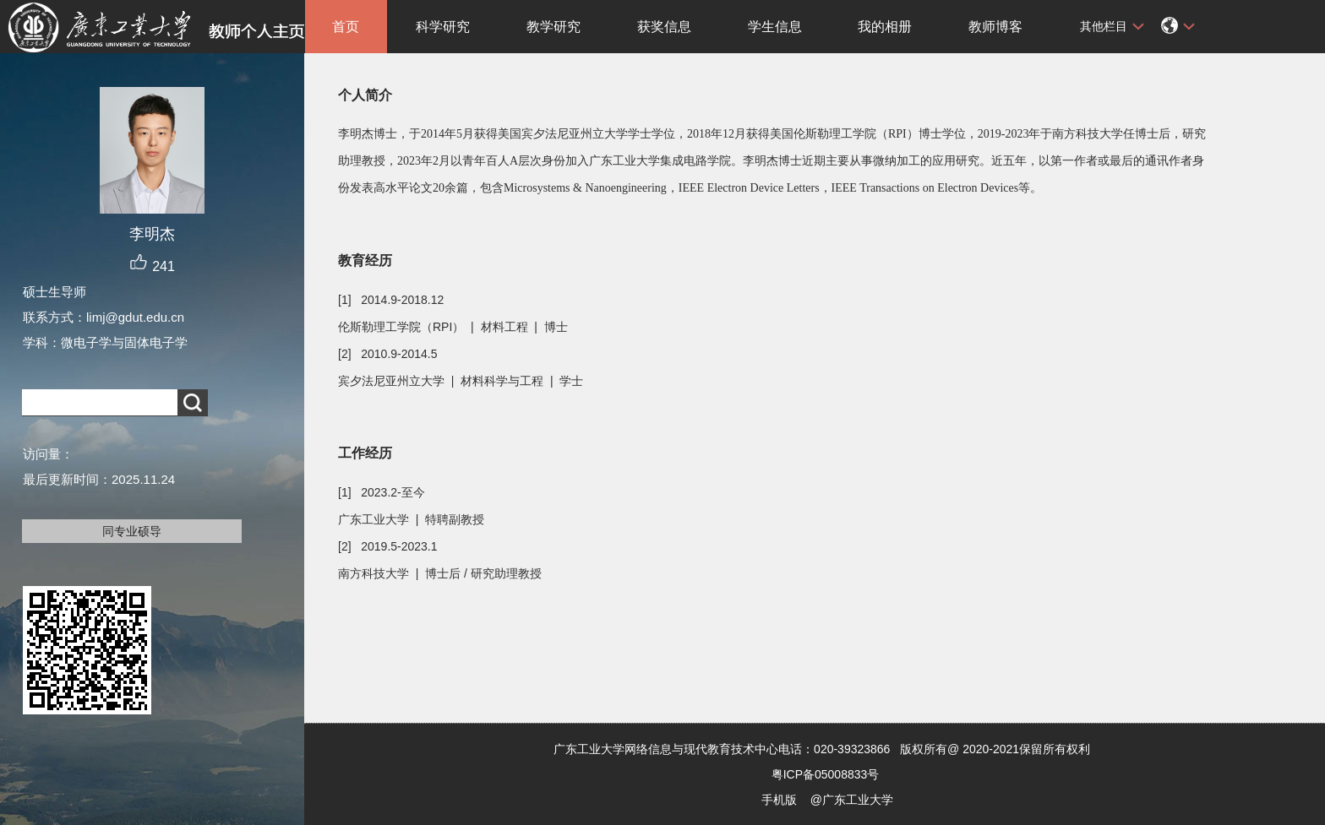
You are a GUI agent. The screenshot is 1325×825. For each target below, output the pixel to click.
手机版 (779, 799)
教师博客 (995, 26)
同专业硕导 (131, 531)
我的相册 (885, 26)
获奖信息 (664, 26)
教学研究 (553, 26)
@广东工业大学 (851, 799)
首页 (345, 26)
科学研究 (443, 26)
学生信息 (775, 26)
